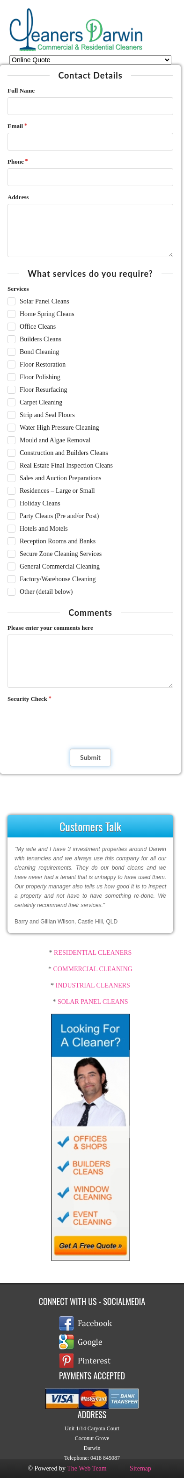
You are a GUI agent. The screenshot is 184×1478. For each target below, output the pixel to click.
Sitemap (140, 1468)
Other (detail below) (46, 591)
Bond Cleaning (39, 351)
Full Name (21, 90)
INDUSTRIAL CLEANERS (93, 985)
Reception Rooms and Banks (58, 541)
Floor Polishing (40, 377)
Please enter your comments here (50, 627)
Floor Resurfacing (43, 389)
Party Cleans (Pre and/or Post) (59, 515)
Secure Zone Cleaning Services (61, 553)
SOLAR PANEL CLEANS (93, 1001)
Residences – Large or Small (57, 490)
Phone (15, 161)
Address (18, 197)
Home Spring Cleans (47, 313)
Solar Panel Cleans (44, 301)
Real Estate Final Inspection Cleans (66, 465)
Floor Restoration (43, 364)
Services (18, 288)
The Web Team (86, 1468)
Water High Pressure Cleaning (59, 427)
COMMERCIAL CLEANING (92, 969)
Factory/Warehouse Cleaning (58, 579)
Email (15, 126)
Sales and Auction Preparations (61, 478)
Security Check (27, 698)
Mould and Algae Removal (55, 440)
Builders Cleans (40, 339)
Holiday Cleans (40, 503)
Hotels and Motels (44, 528)
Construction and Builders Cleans (64, 452)
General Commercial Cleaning (60, 566)
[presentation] (71, 722)
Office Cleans (38, 326)
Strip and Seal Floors (47, 414)
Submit (90, 757)
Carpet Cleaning (41, 402)
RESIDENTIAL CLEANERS (92, 952)
